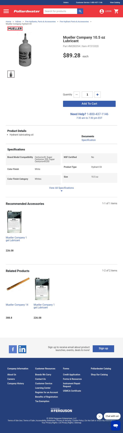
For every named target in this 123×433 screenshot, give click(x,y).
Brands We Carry (43, 374)
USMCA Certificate (72, 391)
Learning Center (42, 388)
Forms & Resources (72, 379)
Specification (89, 140)
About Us (11, 374)
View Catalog (115, 3)
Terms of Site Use (15, 421)
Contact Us (40, 379)
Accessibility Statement (45, 421)
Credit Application (71, 374)
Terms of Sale (29, 421)
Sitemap (78, 423)
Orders (65, 3)
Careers (11, 379)
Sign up (103, 348)
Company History (15, 383)
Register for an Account (46, 392)
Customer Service (43, 383)
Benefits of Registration (46, 397)
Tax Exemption (42, 401)
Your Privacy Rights (50, 423)
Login (105, 11)
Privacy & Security (64, 421)
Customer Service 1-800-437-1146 (89, 3)
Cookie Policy (78, 421)
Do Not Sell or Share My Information (99, 421)
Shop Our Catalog (99, 374)
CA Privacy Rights (66, 423)
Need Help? (78, 114)
